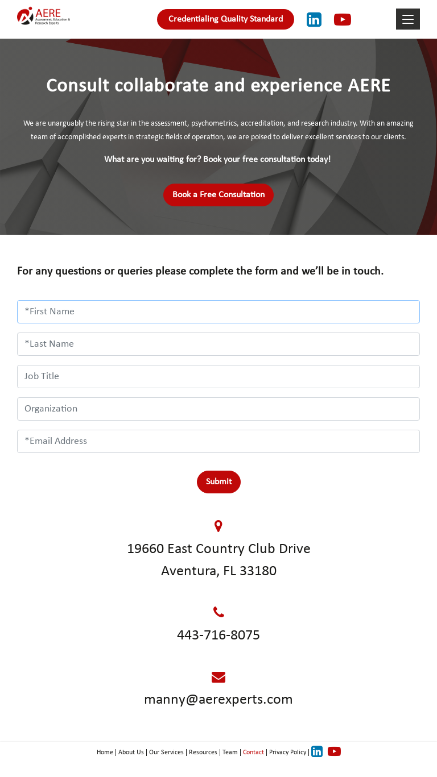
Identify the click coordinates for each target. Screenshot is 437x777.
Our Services (166, 752)
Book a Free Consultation (218, 195)
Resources (203, 752)
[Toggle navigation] (408, 22)
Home (105, 752)
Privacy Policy (287, 752)
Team (230, 752)
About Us (131, 752)
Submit (219, 482)
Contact (253, 752)
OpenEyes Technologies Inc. (235, 766)
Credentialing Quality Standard (225, 19)
